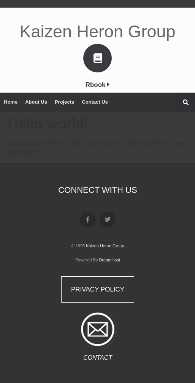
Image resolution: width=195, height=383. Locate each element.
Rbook (98, 84)
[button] (185, 102)
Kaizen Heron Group (105, 246)
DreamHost (109, 260)
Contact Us (95, 102)
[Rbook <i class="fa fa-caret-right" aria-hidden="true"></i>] (97, 58)
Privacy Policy (97, 289)
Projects (64, 102)
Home (10, 102)
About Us (36, 102)
